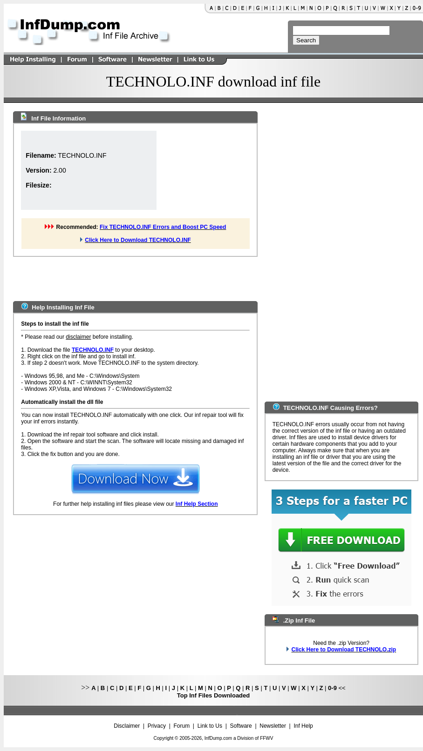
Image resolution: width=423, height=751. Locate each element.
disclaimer (78, 337)
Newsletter (272, 726)
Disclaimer (127, 726)
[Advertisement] (203, 170)
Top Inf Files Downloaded (213, 695)
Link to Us (210, 726)
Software (241, 726)
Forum (182, 726)
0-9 (332, 687)
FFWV (266, 738)
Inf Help (303, 726)
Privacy (157, 726)
